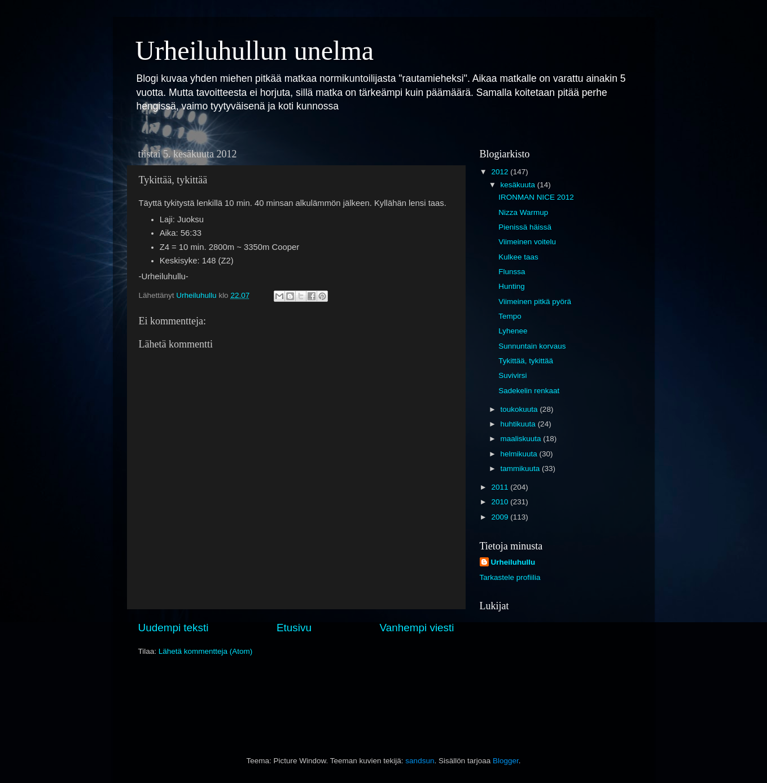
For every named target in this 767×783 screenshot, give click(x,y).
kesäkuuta (519, 185)
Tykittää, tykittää (525, 361)
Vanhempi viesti (417, 628)
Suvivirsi (512, 375)
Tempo (509, 316)
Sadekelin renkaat (528, 390)
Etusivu (294, 628)
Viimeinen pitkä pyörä (534, 301)
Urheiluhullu (513, 562)
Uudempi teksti (173, 628)
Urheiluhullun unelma (254, 50)
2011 (500, 487)
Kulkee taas (518, 257)
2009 (500, 517)
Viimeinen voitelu (527, 241)
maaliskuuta (522, 438)
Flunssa (511, 271)
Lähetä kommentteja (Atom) (206, 651)
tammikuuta (521, 468)
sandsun (419, 760)
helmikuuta (520, 454)
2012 (500, 172)
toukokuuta (520, 409)
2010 (500, 502)
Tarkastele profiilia (510, 577)
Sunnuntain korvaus (532, 346)
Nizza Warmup (523, 212)
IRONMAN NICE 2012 (536, 197)
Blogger (506, 760)
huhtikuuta (519, 424)
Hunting (511, 286)
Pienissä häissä (524, 227)
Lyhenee (512, 331)
